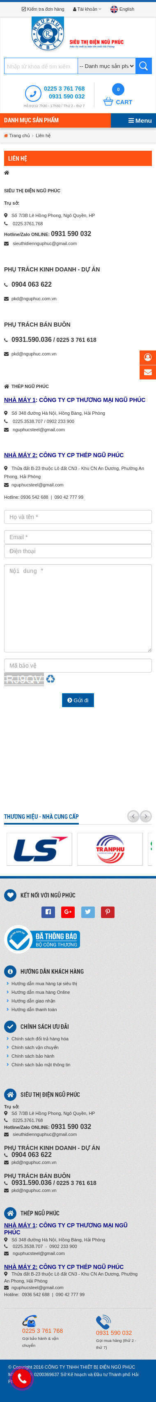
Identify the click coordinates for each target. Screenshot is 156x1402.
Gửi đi (77, 700)
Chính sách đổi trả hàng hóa (38, 1038)
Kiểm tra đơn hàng (43, 9)
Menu (140, 120)
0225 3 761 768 (64, 88)
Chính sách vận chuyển (33, 1047)
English (122, 9)
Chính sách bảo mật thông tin (38, 1064)
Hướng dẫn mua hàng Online (38, 992)
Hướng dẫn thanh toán (32, 1009)
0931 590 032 (67, 96)
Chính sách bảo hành (30, 1056)
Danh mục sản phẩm (31, 120)
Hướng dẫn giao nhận (31, 1000)
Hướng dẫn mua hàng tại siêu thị (42, 983)
